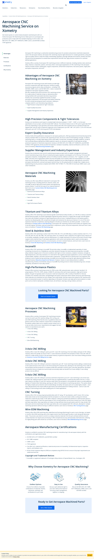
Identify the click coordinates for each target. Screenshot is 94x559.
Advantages (7, 47)
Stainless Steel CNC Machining (54, 236)
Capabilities (5, 10)
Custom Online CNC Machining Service (46, 182)
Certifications (7, 59)
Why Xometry (7, 63)
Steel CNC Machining (37, 236)
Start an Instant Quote (48, 290)
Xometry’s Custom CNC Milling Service (38, 351)
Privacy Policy (16, 556)
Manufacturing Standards (43, 140)
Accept (90, 555)
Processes (6, 55)
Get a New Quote (46, 501)
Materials (6, 51)
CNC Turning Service (79, 399)
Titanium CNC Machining (43, 221)
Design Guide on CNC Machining (42, 217)
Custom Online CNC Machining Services (17, 10)
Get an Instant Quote (75, 2)
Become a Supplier (58, 5)
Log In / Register (87, 2)
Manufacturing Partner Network (45, 254)
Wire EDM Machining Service (76, 413)
